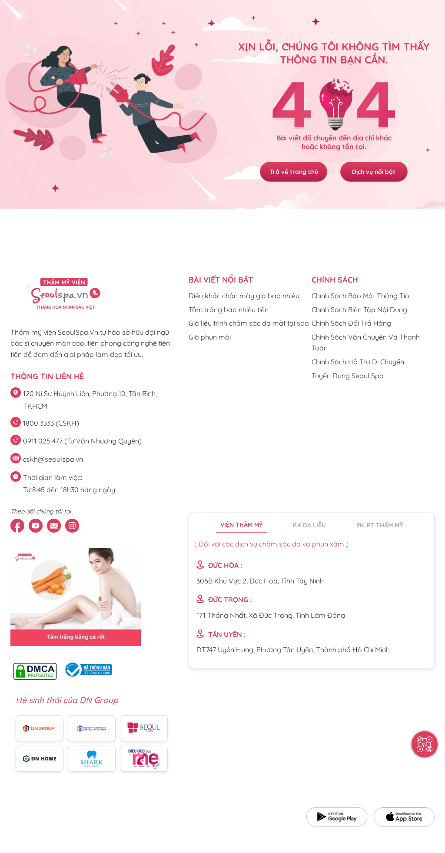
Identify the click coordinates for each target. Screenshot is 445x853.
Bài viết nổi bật (221, 280)
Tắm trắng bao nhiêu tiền (229, 309)
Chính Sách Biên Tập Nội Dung (359, 309)
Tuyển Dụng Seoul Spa (348, 375)
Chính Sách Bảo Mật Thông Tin (360, 295)
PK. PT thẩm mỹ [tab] (379, 525)
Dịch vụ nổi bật (375, 172)
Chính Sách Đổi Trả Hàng (351, 323)
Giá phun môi (210, 337)
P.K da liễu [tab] (309, 525)
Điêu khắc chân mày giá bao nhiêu (244, 295)
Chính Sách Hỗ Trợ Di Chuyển (358, 361)
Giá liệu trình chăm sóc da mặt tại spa (249, 323)
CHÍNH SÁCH (335, 280)
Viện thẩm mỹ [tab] (241, 525)
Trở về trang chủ (292, 172)
